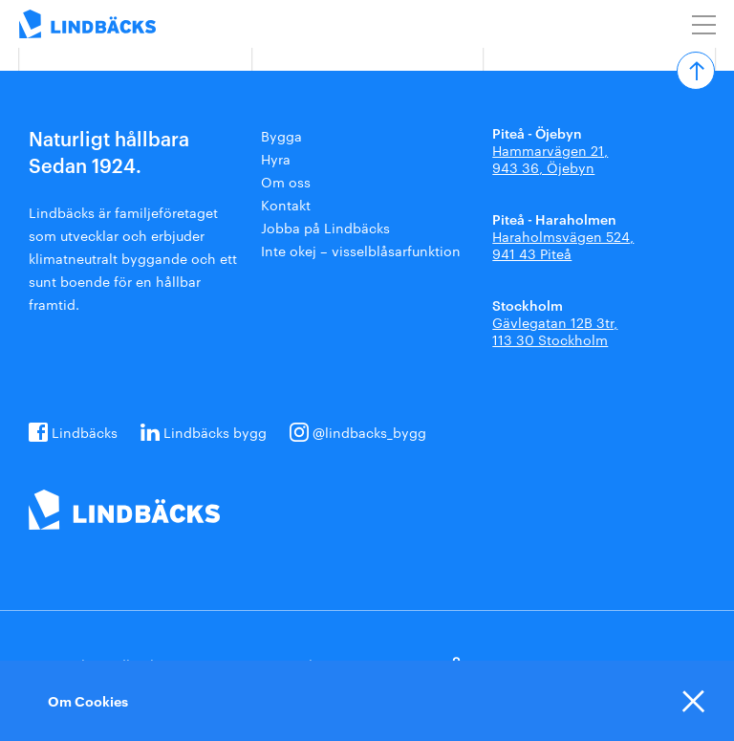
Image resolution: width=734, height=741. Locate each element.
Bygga (281, 135)
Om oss (286, 181)
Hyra (276, 158)
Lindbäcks (85, 432)
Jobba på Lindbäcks (325, 227)
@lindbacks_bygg (369, 432)
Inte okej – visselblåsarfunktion (361, 250)
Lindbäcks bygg (215, 432)
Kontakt (286, 204)
